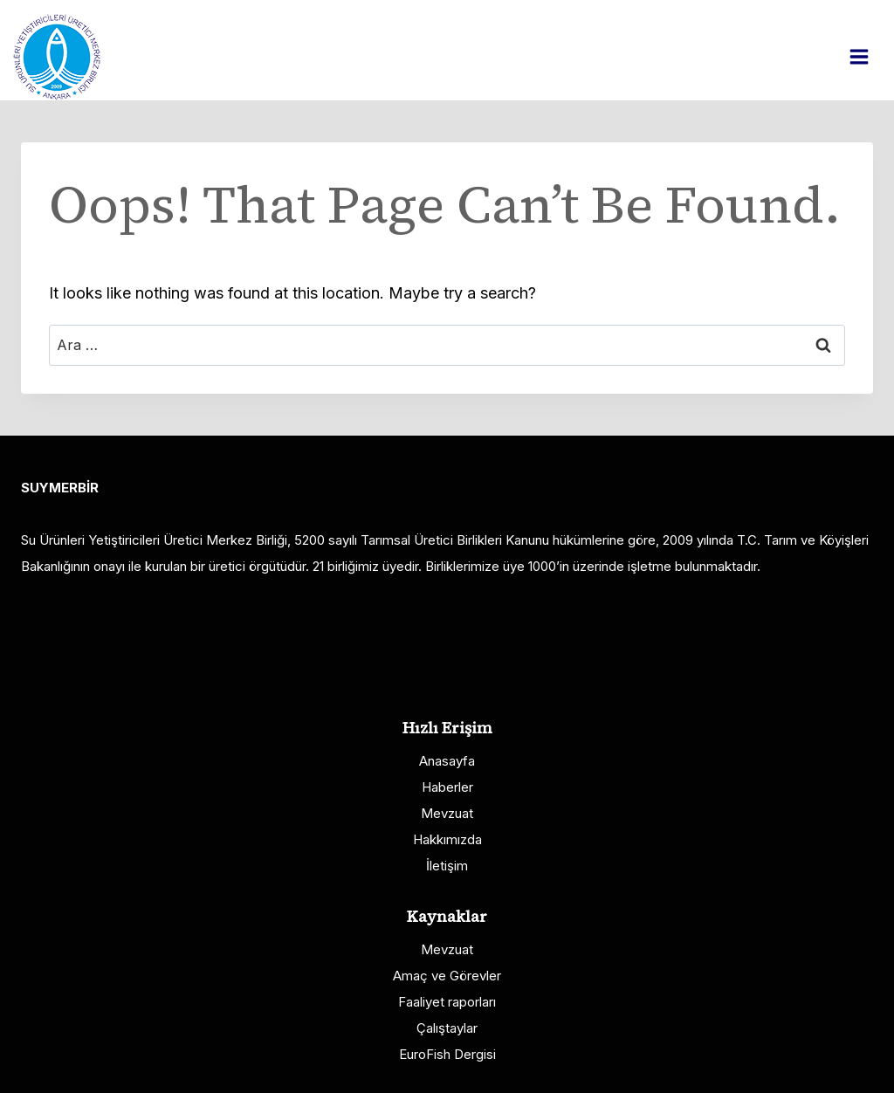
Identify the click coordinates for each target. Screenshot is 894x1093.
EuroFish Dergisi (447, 1054)
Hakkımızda (447, 839)
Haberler (447, 787)
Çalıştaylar (447, 1028)
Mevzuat (447, 813)
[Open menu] (868, 56)
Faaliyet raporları (447, 1001)
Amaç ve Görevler (447, 975)
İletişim (447, 865)
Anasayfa (447, 761)
